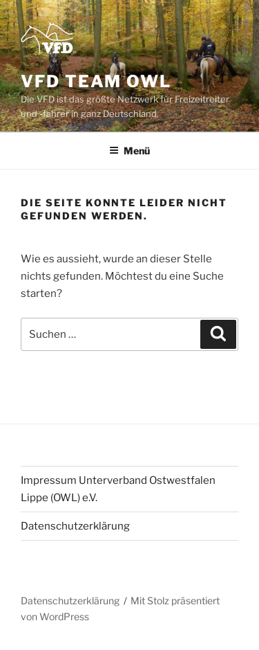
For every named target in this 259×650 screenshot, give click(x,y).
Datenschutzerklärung (75, 526)
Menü (129, 150)
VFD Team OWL (96, 81)
